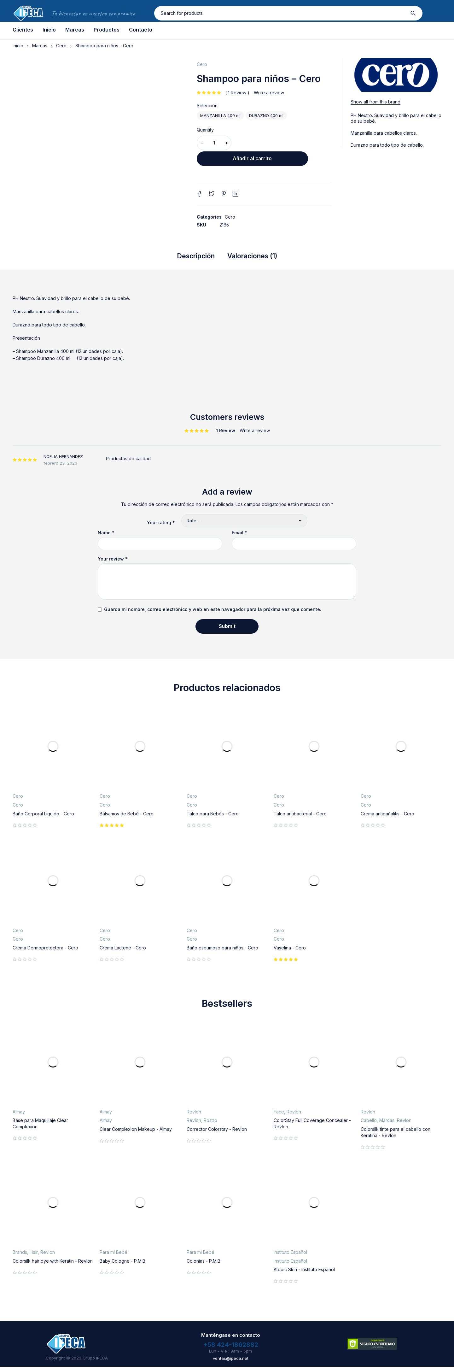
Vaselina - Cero (290, 948)
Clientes (23, 29)
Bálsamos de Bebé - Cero (127, 814)
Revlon (194, 1112)
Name (106, 534)
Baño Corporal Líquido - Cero (43, 814)
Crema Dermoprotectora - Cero (45, 948)
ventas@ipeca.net (230, 1359)
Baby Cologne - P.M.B (122, 1262)
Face (279, 1112)
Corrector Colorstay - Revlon (217, 1130)
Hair (34, 1253)
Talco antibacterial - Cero (300, 814)
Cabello (369, 1121)
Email (239, 534)
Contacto (140, 29)
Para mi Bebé (113, 1253)
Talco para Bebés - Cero (213, 814)
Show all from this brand (375, 101)
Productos (106, 29)
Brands (20, 1253)
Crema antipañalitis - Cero (387, 814)
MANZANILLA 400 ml (220, 115)
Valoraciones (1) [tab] (256, 256)
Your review (113, 560)
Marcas (74, 29)
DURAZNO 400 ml (266, 115)
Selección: (207, 105)
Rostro (210, 1121)
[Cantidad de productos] (214, 143)
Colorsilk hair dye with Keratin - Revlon (53, 1262)
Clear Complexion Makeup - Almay (136, 1130)
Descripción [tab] (190, 256)
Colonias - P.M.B (203, 1262)
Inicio (49, 29)
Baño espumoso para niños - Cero (222, 948)
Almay (19, 1112)
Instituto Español (290, 1253)
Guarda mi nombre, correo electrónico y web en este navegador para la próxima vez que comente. (212, 610)
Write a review (269, 92)
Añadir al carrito (283, 143)
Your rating (161, 523)
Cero (61, 45)
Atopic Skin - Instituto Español (304, 1270)
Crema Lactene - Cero (123, 948)
